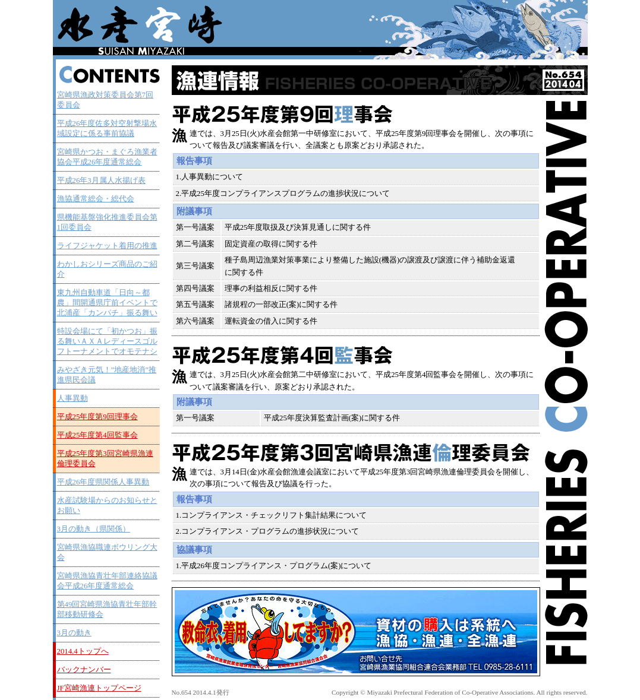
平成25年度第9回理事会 (97, 417)
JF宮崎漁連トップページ (99, 688)
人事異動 (72, 398)
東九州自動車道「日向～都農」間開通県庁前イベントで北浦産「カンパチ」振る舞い (107, 303)
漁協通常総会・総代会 (95, 199)
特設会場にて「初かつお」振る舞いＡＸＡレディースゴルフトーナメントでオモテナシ (107, 341)
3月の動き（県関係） (93, 529)
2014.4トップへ (83, 651)
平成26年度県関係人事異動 (103, 482)
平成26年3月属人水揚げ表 (101, 180)
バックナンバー (84, 670)
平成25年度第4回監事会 (97, 435)
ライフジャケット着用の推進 (107, 246)
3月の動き (74, 633)
